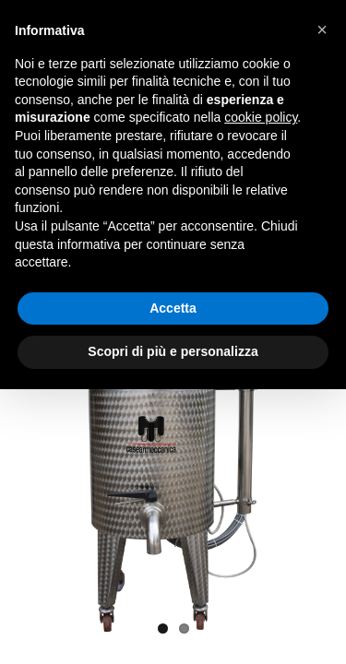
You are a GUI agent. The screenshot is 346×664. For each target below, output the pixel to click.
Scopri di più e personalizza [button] (172, 351)
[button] (322, 29)
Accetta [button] (173, 308)
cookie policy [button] (260, 117)
